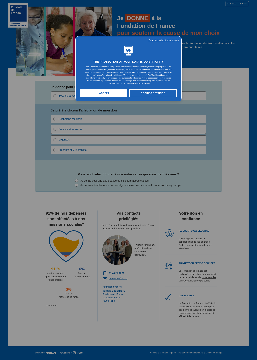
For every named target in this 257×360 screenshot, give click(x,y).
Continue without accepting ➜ (163, 40)
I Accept (103, 93)
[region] (128, 68)
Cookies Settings (153, 93)
